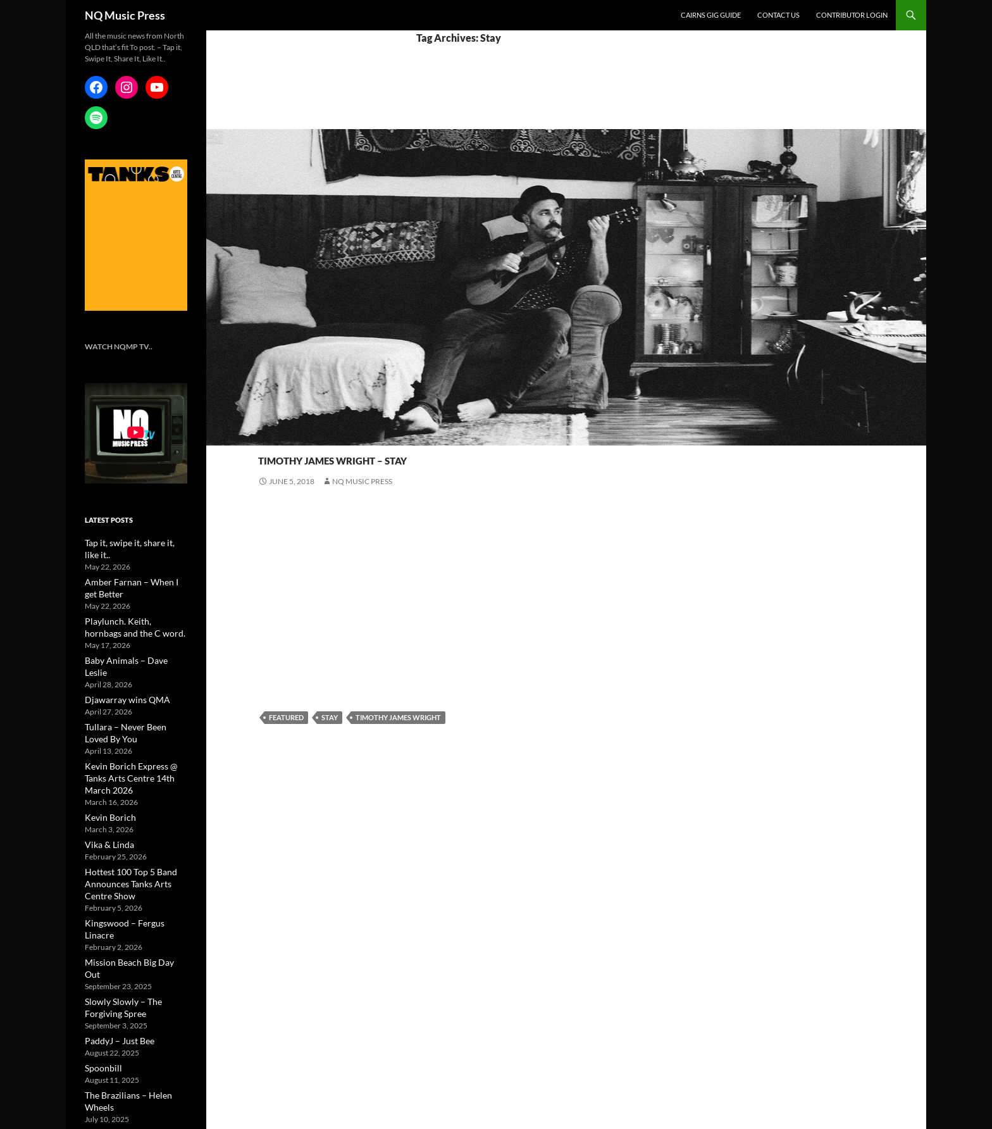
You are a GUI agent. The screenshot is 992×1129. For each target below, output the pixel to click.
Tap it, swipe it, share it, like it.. (133, 542)
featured (286, 717)
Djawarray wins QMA (120, 671)
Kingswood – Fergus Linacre (131, 876)
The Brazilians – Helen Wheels (134, 1020)
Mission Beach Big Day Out (129, 903)
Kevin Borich (106, 773)
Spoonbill (100, 994)
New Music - (282, 435)
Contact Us (778, 15)
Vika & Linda (105, 800)
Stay (329, 717)
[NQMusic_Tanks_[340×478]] (136, 234)
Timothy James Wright (398, 717)
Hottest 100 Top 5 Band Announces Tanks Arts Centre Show (133, 838)
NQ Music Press (125, 15)
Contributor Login (852, 15)
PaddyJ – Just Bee (114, 967)
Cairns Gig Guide (711, 15)
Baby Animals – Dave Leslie (129, 644)
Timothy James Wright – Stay (415, 457)
